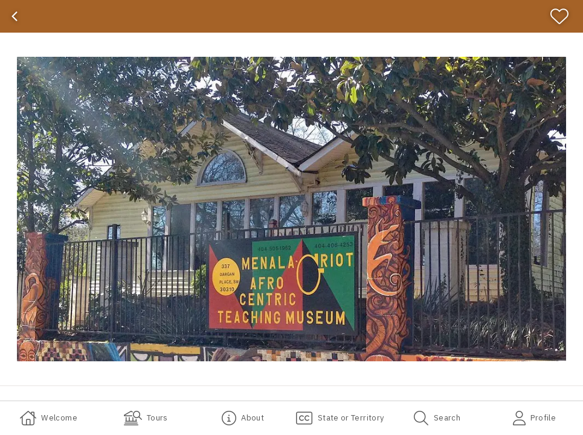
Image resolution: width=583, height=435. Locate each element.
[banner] (291, 16)
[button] (291, 209)
